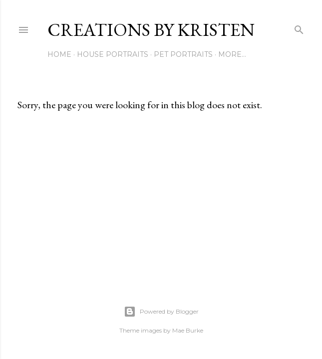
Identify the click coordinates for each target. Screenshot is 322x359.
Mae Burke (187, 330)
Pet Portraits (183, 54)
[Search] (299, 27)
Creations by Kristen (151, 29)
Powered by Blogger (161, 312)
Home (59, 54)
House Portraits (112, 54)
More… (232, 54)
